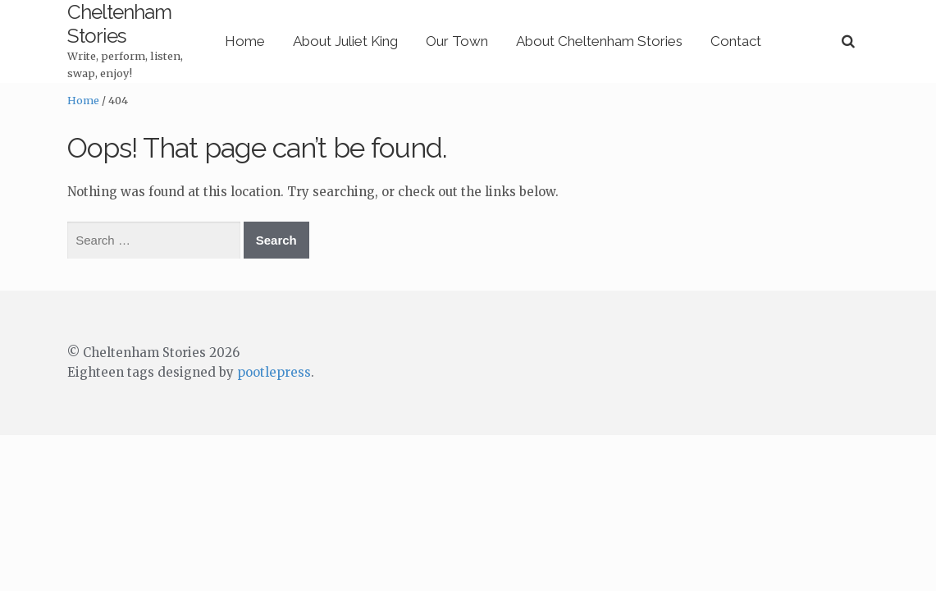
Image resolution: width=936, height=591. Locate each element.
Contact (803, 29)
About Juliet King (413, 29)
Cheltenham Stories (151, 12)
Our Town (525, 29)
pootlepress (274, 348)
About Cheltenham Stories (667, 29)
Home (313, 29)
